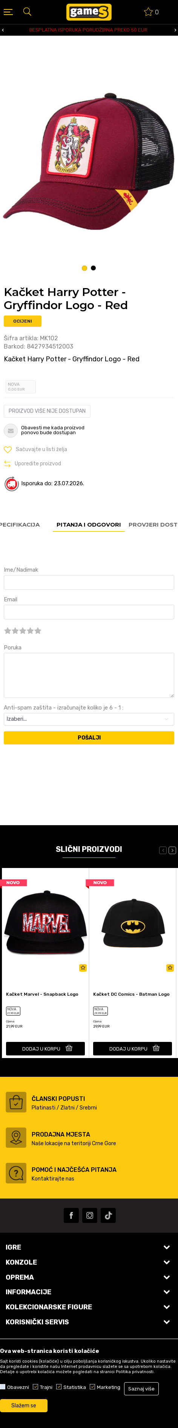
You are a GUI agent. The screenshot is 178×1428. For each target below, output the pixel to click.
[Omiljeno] (151, 13)
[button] (27, 11)
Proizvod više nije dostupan (47, 411)
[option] (89, 30)
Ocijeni (22, 321)
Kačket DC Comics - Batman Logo (131, 994)
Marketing (108, 1387)
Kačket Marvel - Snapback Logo (42, 994)
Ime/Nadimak (21, 569)
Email (10, 599)
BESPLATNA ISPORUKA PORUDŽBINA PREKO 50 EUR (88, 30)
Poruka (12, 647)
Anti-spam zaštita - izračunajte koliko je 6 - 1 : (63, 707)
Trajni (46, 1387)
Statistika (74, 1387)
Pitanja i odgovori (89, 524)
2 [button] (93, 268)
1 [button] (84, 268)
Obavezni (18, 1387)
